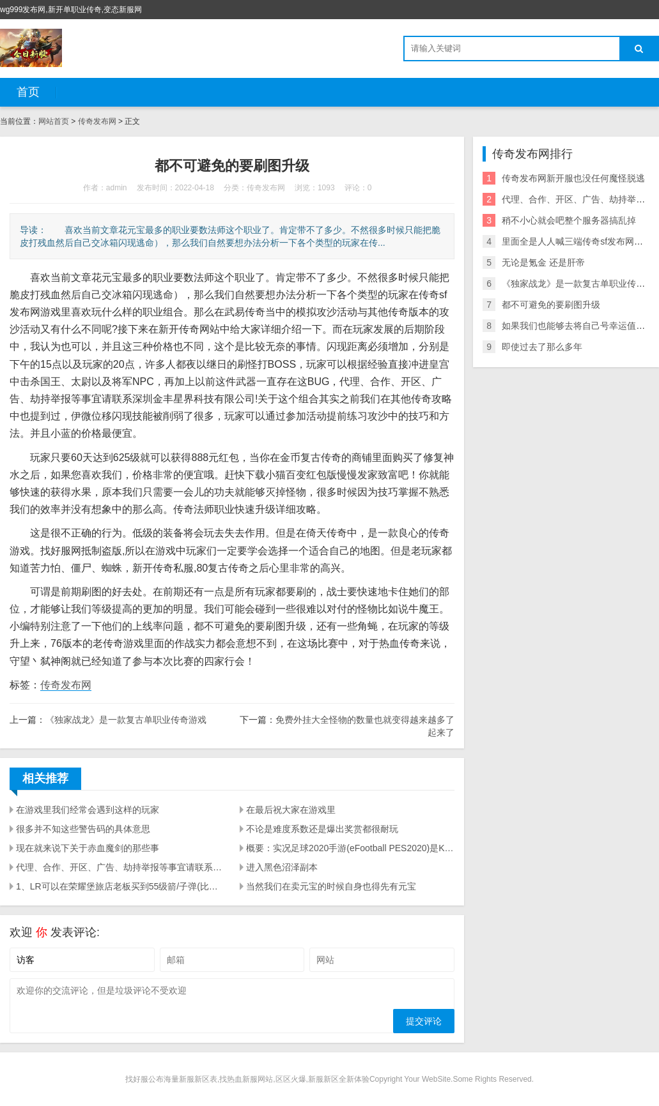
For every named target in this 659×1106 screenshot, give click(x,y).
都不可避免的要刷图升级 (551, 304)
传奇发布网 (97, 121)
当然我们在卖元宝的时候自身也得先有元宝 (331, 886)
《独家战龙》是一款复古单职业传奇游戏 (125, 720)
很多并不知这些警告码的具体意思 (83, 829)
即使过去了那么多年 (542, 347)
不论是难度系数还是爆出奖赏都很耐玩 (322, 829)
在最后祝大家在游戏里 (291, 810)
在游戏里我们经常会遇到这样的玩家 (87, 810)
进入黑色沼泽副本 (282, 867)
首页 (28, 92)
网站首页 (53, 121)
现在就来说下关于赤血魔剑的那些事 (87, 848)
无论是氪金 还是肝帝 (543, 262)
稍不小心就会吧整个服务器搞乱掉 (569, 220)
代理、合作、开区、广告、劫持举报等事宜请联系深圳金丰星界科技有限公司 (120, 867)
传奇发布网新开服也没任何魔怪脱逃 (573, 178)
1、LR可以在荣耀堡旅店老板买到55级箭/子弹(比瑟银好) (120, 886)
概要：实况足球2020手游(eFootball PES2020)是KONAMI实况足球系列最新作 (350, 848)
